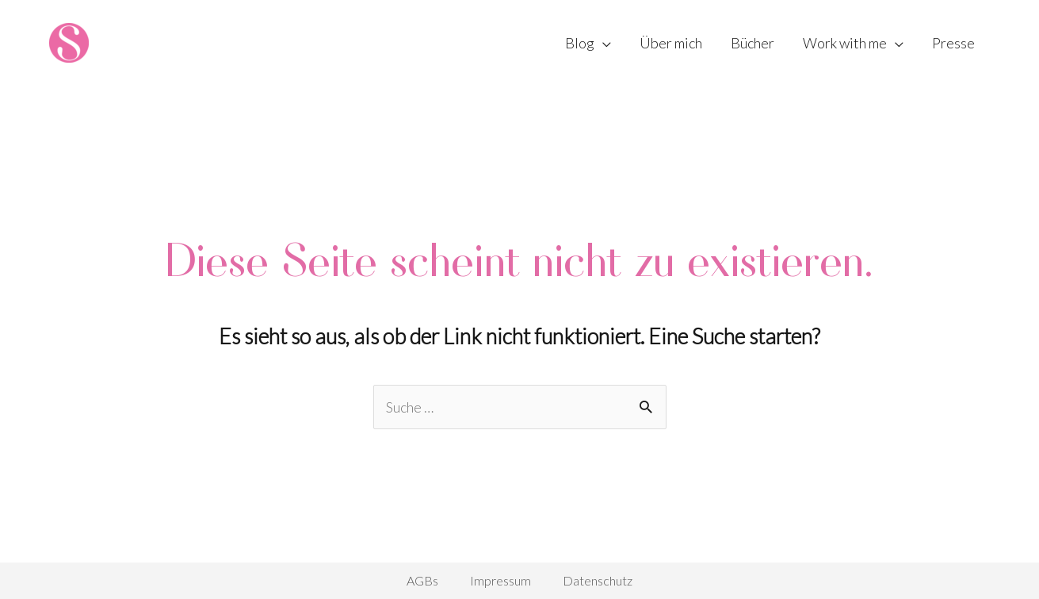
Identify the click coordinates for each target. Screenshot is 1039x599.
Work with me (845, 43)
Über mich (671, 43)
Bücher (752, 43)
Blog (579, 43)
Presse (953, 43)
